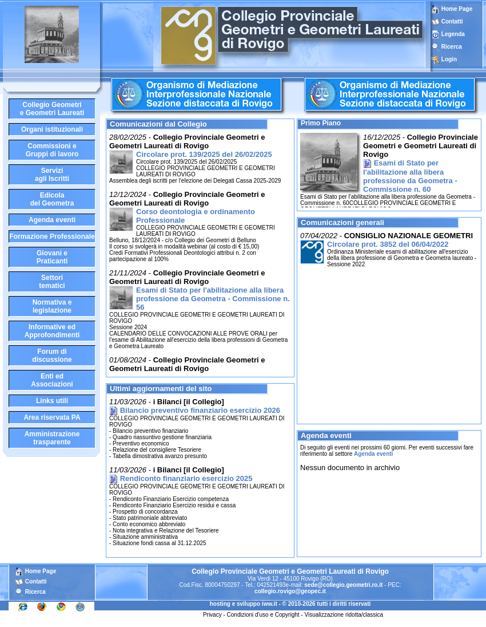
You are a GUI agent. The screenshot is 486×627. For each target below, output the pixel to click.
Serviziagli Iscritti (52, 175)
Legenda (453, 34)
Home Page (451, 9)
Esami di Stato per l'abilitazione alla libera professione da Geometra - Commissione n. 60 (410, 176)
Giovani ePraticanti (52, 257)
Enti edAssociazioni (52, 380)
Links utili (52, 401)
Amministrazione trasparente (52, 438)
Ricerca (451, 47)
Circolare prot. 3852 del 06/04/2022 (387, 244)
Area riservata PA (51, 417)
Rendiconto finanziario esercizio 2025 (186, 478)
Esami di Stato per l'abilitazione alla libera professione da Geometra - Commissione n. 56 (213, 298)
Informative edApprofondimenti (52, 331)
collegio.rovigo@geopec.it (290, 591)
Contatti (452, 21)
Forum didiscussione (51, 356)
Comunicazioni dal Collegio (158, 124)
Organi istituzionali (52, 129)
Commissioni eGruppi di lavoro (52, 150)
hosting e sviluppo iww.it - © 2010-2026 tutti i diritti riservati (290, 604)
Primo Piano (321, 123)
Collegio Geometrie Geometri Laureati (52, 109)
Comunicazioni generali (342, 222)
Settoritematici (52, 282)
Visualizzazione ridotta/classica (343, 615)
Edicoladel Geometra (52, 199)
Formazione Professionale (51, 236)
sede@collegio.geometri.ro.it (343, 585)
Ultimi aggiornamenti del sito (161, 388)
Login (449, 59)
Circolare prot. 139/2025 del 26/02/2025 (204, 154)
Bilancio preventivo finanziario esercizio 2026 (200, 410)
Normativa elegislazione (52, 306)
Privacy (212, 615)
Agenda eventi (52, 220)
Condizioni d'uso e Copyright (263, 615)
